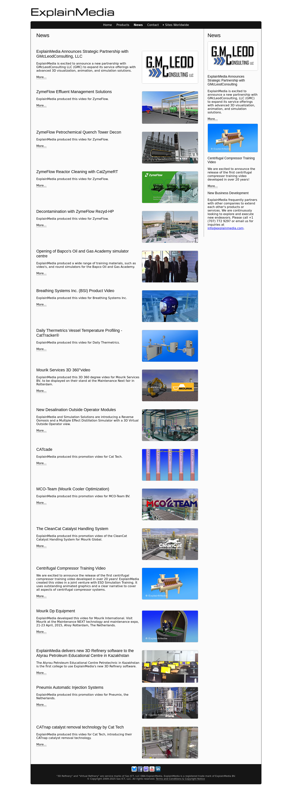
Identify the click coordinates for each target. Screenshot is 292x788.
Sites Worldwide (177, 25)
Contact (153, 25)
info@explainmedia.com (226, 228)
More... (41, 77)
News (138, 25)
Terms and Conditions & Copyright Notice (180, 778)
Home (107, 25)
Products (122, 25)
